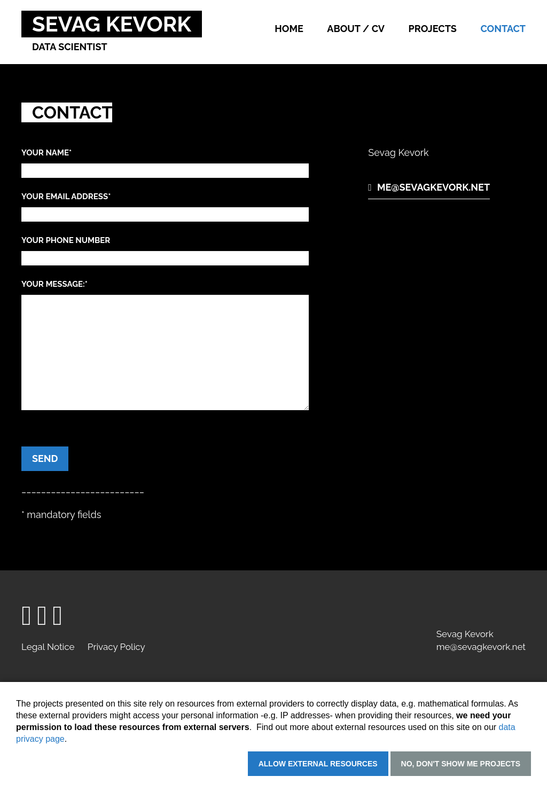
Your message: (54, 284)
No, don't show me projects (460, 763)
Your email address (66, 196)
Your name (46, 152)
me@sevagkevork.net (433, 187)
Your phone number (65, 240)
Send (45, 458)
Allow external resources (318, 763)
